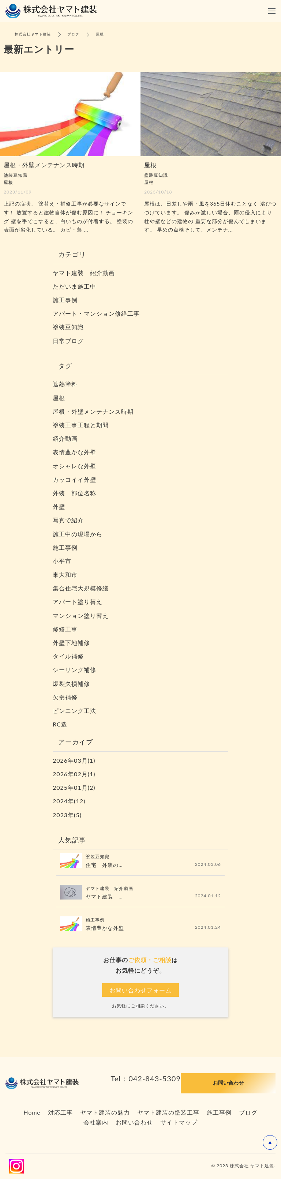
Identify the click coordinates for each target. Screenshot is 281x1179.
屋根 (59, 397)
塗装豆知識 (68, 326)
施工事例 (65, 299)
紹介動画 (65, 438)
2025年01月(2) (74, 787)
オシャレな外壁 (74, 465)
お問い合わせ (134, 1122)
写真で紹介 (68, 520)
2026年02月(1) (74, 773)
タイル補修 (68, 656)
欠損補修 (65, 697)
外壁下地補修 (71, 642)
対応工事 (60, 1112)
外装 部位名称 (77, 492)
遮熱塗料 (65, 383)
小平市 (62, 560)
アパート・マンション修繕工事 (96, 313)
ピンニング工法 (74, 710)
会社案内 (95, 1122)
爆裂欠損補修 (71, 683)
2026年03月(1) (74, 760)
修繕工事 (65, 629)
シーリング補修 (74, 669)
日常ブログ (68, 340)
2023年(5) (67, 814)
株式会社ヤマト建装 (33, 34)
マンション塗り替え (81, 615)
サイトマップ (179, 1122)
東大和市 (65, 574)
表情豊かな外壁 (74, 451)
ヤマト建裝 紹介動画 (84, 272)
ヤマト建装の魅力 (105, 1112)
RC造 (60, 724)
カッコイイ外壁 (74, 479)
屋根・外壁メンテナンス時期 (93, 411)
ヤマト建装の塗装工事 (168, 1112)
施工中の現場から (77, 533)
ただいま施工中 (74, 286)
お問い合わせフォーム (140, 990)
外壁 (59, 506)
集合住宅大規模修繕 (81, 588)
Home (32, 1112)
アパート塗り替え (77, 601)
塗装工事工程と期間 (81, 424)
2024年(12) (69, 800)
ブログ (248, 1112)
